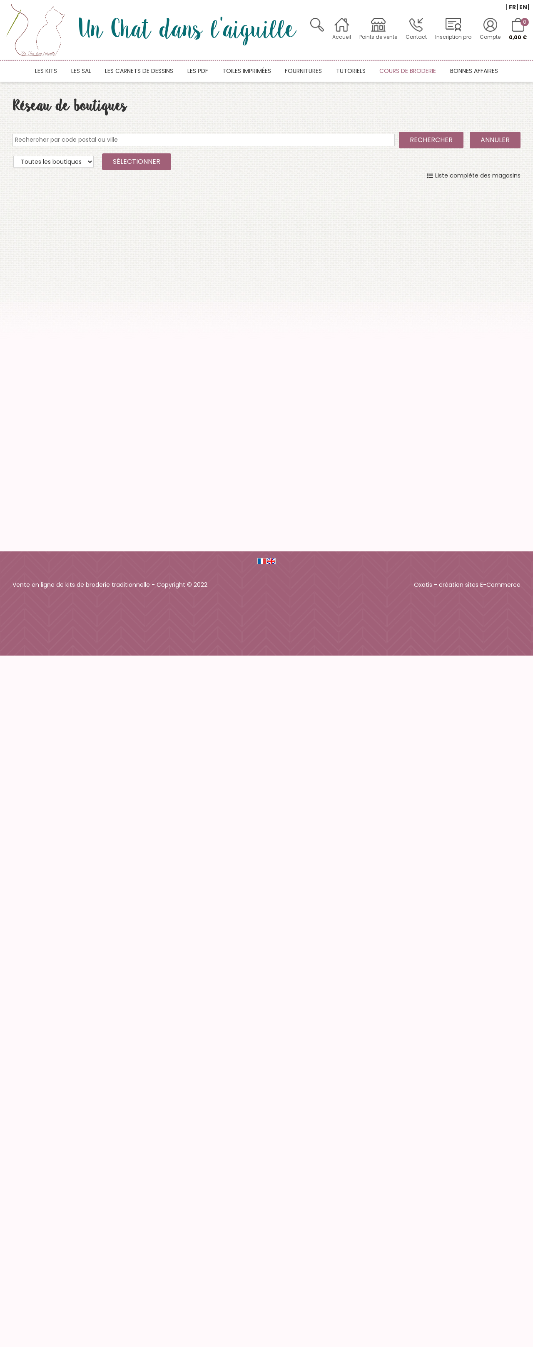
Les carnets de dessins (139, 71)
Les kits (46, 71)
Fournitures (303, 71)
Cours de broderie (407, 71)
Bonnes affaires (474, 71)
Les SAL (81, 71)
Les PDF (197, 71)
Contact (416, 36)
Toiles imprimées (246, 71)
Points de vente (378, 36)
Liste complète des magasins (478, 175)
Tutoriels (351, 71)
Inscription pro (453, 36)
